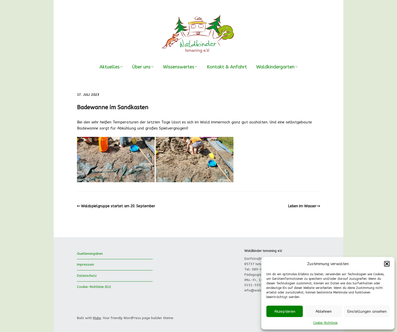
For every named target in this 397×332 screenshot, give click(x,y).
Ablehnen (323, 311)
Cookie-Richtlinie (325, 323)
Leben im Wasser (302, 206)
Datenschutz (87, 276)
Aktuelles (110, 67)
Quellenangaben (90, 253)
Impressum (85, 264)
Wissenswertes (178, 67)
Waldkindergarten (275, 67)
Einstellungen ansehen (367, 311)
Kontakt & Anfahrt (227, 67)
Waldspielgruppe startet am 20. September (118, 206)
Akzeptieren (284, 311)
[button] (386, 263)
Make (97, 318)
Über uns (141, 67)
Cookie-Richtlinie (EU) (94, 287)
